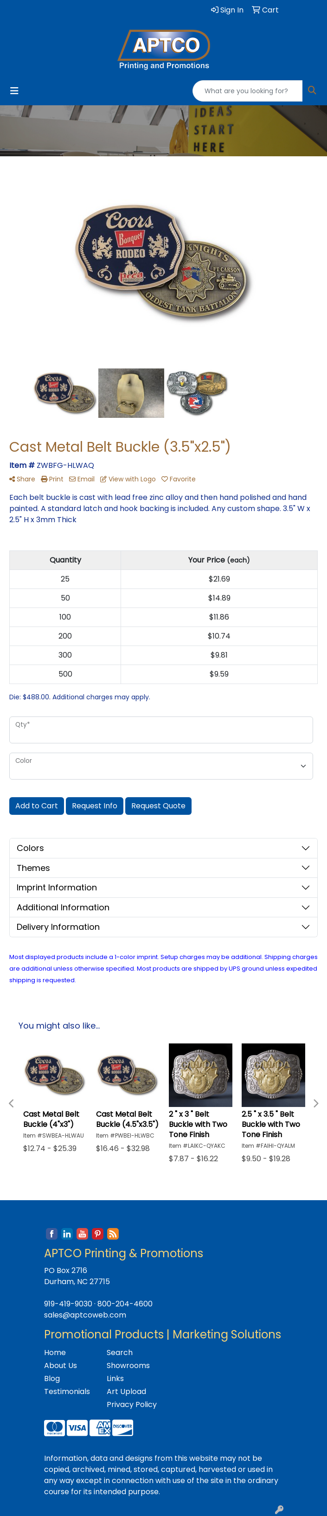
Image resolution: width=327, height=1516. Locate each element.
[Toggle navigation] (14, 90)
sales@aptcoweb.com (85, 1315)
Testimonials (67, 1391)
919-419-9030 (68, 1304)
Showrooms (128, 1365)
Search (120, 1352)
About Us (60, 1365)
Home (55, 1352)
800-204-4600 (125, 1304)
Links (115, 1378)
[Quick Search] (247, 91)
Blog (52, 1378)
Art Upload (126, 1391)
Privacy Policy (132, 1404)
